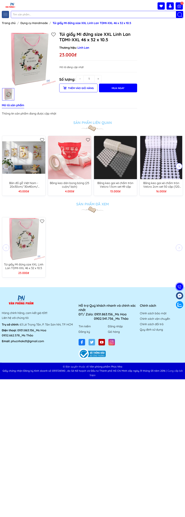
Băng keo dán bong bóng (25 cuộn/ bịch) (69, 184)
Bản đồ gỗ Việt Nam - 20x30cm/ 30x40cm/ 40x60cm (23, 184)
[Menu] (5, 14)
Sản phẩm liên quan (92, 123)
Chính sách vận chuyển (155, 318)
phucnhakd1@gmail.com (27, 341)
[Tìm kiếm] (179, 14)
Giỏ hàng (114, 332)
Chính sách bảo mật (153, 313)
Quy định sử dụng (151, 329)
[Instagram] (111, 342)
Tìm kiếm (85, 326)
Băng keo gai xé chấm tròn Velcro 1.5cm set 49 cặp (115, 184)
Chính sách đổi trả (152, 324)
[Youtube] (101, 342)
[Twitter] (92, 342)
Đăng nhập (115, 326)
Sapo (92, 375)
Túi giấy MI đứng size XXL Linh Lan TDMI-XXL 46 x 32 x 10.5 (23, 266)
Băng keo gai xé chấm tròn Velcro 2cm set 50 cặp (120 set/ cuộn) (161, 184)
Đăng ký (84, 332)
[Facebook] (82, 342)
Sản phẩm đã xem (92, 204)
